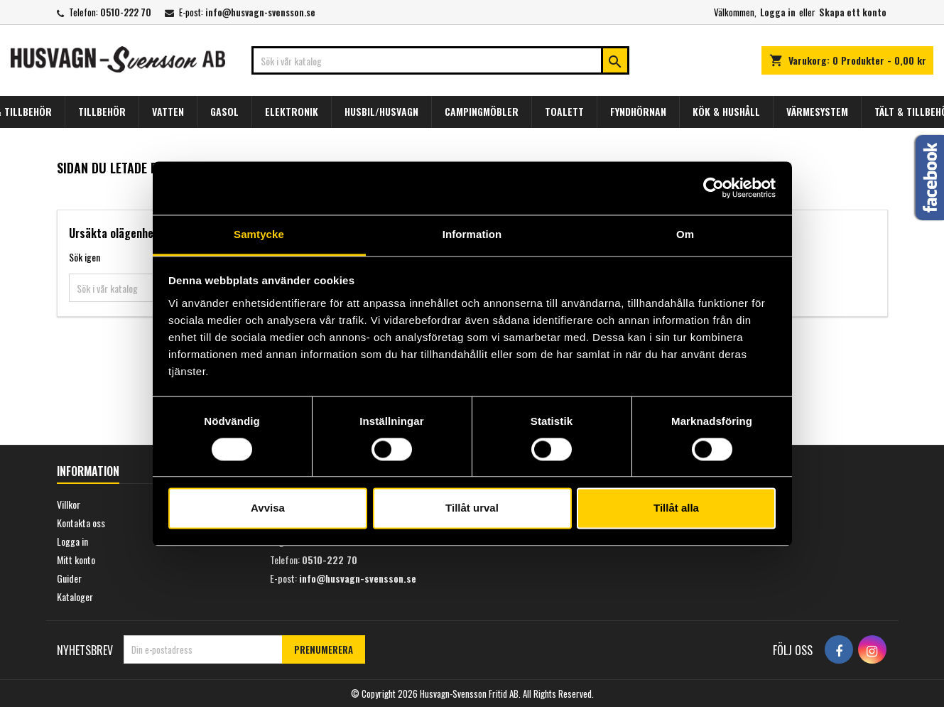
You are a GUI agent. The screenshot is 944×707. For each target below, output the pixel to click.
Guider (69, 578)
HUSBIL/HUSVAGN (381, 111)
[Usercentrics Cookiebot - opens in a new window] (713, 187)
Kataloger (75, 596)
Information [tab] (472, 234)
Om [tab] (685, 234)
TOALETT (564, 111)
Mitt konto (76, 559)
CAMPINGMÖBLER (482, 111)
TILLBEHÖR (102, 111)
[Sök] (440, 60)
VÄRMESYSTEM (817, 111)
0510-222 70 (125, 12)
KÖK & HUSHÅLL (726, 111)
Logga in (778, 12)
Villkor (68, 504)
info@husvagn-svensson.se (260, 12)
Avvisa (268, 508)
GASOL (224, 111)
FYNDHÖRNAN (638, 111)
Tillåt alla (676, 508)
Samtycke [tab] (259, 234)
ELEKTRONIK (291, 111)
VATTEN (168, 111)
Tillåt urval (472, 508)
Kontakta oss (81, 522)
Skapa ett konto (852, 12)
